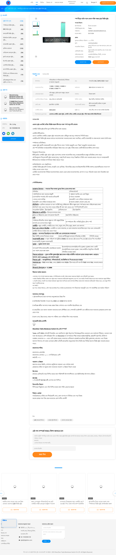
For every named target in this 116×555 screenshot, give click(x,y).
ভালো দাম (83, 62)
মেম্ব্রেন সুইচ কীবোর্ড (52, 420)
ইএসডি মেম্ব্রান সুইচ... (13, 61)
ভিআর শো (4, 533)
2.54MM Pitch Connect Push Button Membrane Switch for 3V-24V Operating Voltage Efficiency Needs (16, 103)
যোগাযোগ (13, 139)
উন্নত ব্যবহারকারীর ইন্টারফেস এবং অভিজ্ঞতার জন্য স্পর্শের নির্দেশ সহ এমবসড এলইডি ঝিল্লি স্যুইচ (16, 109)
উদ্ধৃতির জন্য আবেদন (108, 3)
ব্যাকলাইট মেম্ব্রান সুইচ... (13, 44)
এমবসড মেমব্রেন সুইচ (67, 420)
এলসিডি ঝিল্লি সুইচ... (13, 65)
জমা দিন (42, 454)
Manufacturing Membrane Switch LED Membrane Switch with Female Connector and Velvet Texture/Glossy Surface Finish (16, 96)
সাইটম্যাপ (3, 541)
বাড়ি (2, 527)
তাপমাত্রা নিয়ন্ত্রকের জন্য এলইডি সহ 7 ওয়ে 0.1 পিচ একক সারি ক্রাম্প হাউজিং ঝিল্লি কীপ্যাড (72, 504)
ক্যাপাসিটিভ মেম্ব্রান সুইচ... (13, 69)
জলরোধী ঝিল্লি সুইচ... (13, 34)
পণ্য (2, 530)
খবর (2, 538)
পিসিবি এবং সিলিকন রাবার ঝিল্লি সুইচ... (13, 74)
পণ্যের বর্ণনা (46, 74)
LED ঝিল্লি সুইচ (13, 21)
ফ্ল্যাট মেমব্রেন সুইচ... (13, 57)
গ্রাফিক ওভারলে (13, 48)
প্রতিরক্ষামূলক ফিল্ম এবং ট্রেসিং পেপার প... (13, 81)
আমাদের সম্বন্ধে (5, 535)
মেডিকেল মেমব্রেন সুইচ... (13, 53)
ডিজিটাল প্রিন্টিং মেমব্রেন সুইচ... (13, 39)
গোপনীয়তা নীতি (5, 543)
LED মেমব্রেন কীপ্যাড (39, 420)
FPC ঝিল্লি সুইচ (13, 29)
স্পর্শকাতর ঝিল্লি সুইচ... (13, 25)
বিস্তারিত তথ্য (36, 74)
